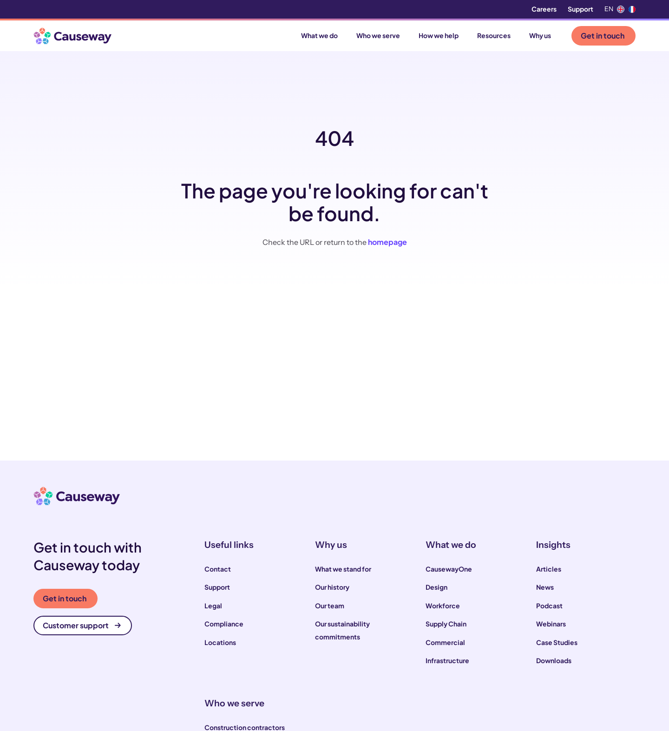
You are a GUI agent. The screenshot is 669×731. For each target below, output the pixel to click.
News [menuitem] (545, 587)
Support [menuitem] (580, 9)
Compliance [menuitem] (223, 623)
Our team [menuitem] (329, 605)
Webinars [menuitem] (551, 623)
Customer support (82, 625)
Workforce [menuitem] (443, 605)
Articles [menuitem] (548, 569)
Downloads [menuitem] (553, 660)
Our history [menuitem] (332, 587)
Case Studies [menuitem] (556, 642)
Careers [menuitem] (544, 9)
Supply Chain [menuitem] (446, 623)
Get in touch (602, 35)
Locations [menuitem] (220, 642)
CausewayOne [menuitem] (449, 569)
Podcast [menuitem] (549, 605)
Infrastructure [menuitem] (447, 660)
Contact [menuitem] (217, 569)
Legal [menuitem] (213, 605)
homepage (387, 242)
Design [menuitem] (436, 587)
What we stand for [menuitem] (343, 569)
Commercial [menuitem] (445, 642)
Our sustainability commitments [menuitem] (342, 630)
